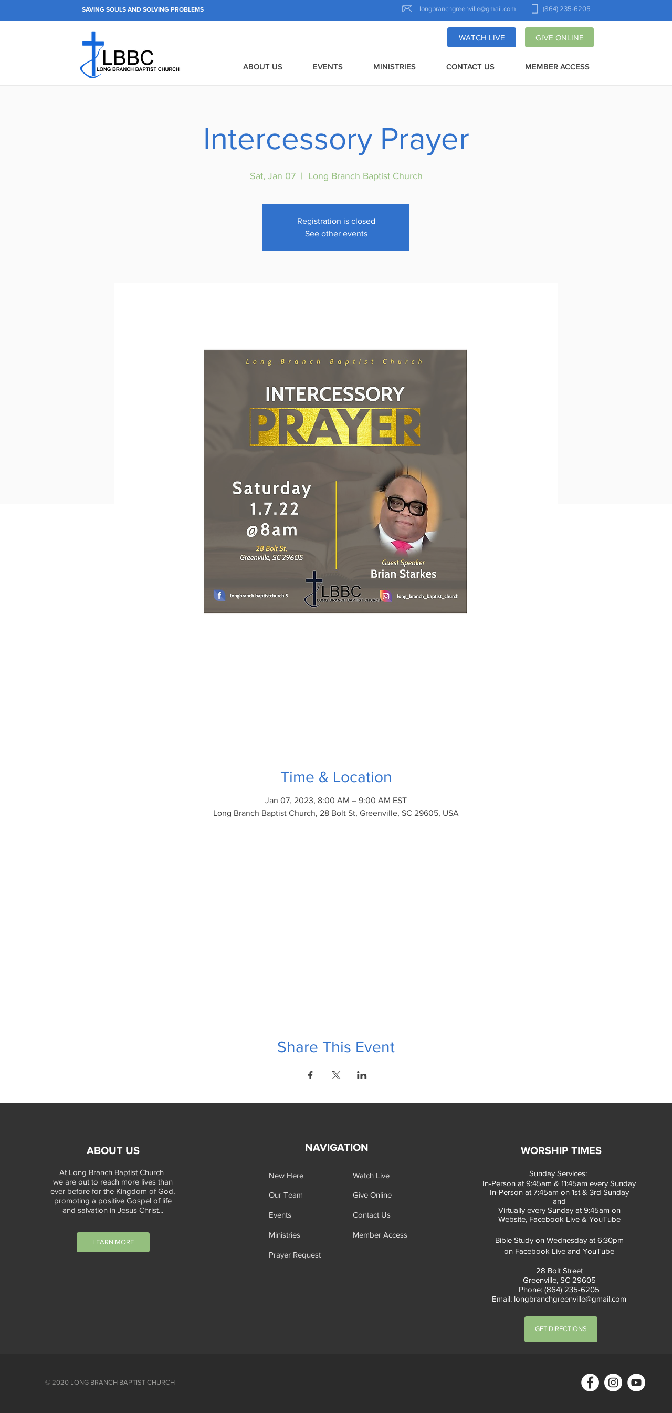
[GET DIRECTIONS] (560, 1329)
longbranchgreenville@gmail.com (570, 1298)
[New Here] (301, 1175)
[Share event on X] (336, 1075)
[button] (263, 67)
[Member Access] (385, 1234)
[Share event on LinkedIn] (362, 1075)
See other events (336, 233)
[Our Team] (301, 1194)
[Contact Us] (385, 1214)
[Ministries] (301, 1234)
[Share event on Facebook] (311, 1075)
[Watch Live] (385, 1175)
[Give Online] (385, 1194)
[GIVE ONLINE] (559, 37)
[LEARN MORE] (113, 1242)
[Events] (301, 1214)
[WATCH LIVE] (481, 37)
